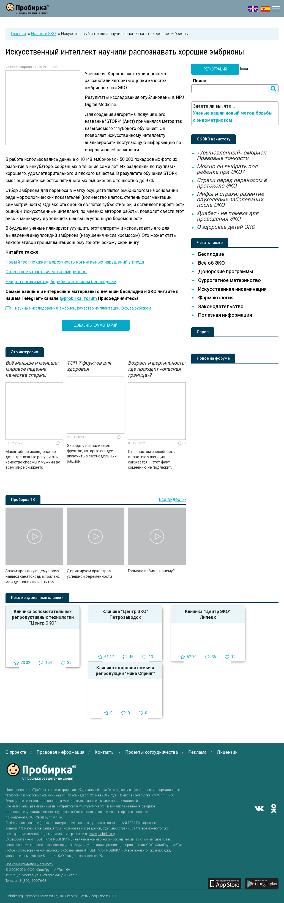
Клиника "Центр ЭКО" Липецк (208, 614)
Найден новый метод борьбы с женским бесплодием (61, 281)
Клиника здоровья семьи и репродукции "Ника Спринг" (125, 670)
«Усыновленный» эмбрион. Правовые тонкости (232, 155)
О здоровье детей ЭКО (226, 227)
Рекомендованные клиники (37, 598)
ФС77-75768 (164, 795)
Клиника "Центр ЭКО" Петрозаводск (125, 614)
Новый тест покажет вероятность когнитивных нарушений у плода (75, 262)
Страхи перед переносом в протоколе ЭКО (232, 182)
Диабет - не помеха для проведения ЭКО (227, 215)
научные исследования (36, 308)
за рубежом (140, 308)
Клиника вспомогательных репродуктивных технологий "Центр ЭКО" (43, 617)
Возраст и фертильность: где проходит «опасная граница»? (156, 369)
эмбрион (67, 308)
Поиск (199, 80)
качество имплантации (98, 308)
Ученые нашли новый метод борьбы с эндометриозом (232, 116)
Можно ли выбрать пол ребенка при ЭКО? (227, 169)
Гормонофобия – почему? (151, 571)
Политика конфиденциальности (29, 864)
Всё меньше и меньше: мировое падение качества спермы (32, 369)
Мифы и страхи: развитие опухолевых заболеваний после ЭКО (230, 199)
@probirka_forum (78, 298)
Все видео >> (172, 499)
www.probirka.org (92, 806)
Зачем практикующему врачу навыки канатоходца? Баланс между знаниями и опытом (33, 576)
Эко (124, 308)
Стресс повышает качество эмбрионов (46, 271)
